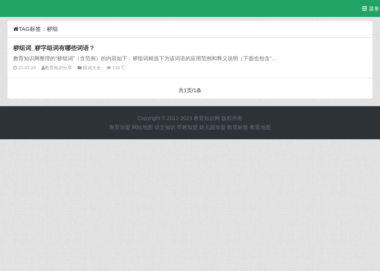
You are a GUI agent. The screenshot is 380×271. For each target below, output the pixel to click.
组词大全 (92, 67)
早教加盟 (187, 127)
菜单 (370, 8)
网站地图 (142, 127)
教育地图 (260, 127)
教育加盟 (119, 127)
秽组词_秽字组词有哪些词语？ (54, 47)
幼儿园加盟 (212, 127)
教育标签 (237, 127)
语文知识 (165, 127)
